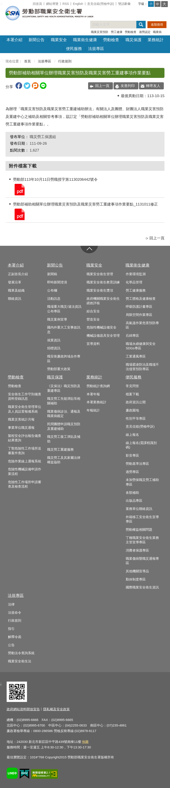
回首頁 (37, 4)
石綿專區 (132, 335)
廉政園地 (132, 410)
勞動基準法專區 (137, 463)
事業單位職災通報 (21, 427)
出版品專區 (134, 500)
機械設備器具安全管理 (103, 335)
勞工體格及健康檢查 (141, 298)
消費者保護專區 (137, 550)
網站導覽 (52, 4)
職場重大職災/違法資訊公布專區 (64, 309)
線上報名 (132, 434)
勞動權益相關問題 (139, 529)
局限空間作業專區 (139, 315)
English (78, 4)
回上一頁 (102, 86)
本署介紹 (14, 40)
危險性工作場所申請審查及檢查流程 (24, 484)
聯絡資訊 (14, 298)
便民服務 (74, 48)
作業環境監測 (136, 274)
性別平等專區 (136, 418)
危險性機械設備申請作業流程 (24, 471)
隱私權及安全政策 (56, 709)
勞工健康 (116, 32)
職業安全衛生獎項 (100, 290)
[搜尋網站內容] (117, 24)
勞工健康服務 (136, 290)
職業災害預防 (99, 32)
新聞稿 (52, 274)
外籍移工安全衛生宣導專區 (142, 519)
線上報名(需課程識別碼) (141, 445)
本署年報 (93, 394)
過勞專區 (132, 472)
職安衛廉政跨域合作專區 (63, 359)
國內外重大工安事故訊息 (63, 330)
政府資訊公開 (136, 402)
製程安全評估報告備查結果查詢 (24, 438)
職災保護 (133, 40)
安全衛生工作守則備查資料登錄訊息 (24, 396)
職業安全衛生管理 (100, 274)
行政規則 (64, 61)
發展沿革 (14, 282)
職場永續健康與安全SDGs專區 (141, 346)
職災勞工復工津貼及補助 (63, 439)
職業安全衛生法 (19, 661)
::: (1, 4)
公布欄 (52, 290)
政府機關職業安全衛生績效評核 (103, 301)
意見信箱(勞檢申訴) (100, 4)
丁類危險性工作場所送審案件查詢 (24, 451)
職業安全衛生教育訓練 (103, 282)
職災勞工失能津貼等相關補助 (63, 401)
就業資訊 (53, 340)
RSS (65, 4)
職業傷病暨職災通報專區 (142, 561)
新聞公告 (36, 40)
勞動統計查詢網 (98, 386)
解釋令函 (14, 637)
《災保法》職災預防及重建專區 (63, 388)
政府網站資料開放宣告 (23, 709)
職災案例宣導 (57, 319)
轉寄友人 (153, 86)
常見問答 (132, 386)
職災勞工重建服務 (60, 449)
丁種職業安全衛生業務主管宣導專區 (142, 540)
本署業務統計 (96, 402)
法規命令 (14, 612)
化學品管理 (134, 282)
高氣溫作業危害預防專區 (142, 325)
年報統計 (93, 410)
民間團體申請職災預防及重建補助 (63, 426)
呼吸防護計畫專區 (139, 306)
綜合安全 (93, 311)
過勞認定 (145, 32)
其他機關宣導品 (137, 571)
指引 (11, 628)
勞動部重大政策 (58, 369)
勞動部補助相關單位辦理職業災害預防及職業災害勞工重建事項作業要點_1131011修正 (19, 214)
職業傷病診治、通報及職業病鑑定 (63, 414)
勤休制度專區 (136, 579)
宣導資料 (93, 344)
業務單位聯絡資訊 (139, 509)
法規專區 (96, 48)
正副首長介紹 (18, 274)
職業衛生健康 (85, 40)
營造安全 (93, 319)
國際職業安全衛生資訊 (142, 587)
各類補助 (132, 492)
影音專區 (132, 455)
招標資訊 (53, 348)
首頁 (27, 61)
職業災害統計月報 (21, 419)
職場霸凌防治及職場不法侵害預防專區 (142, 367)
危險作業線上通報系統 (24, 461)
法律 (11, 604)
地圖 (85, 742)
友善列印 (128, 86)
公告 (11, 645)
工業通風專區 (136, 356)
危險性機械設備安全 (101, 327)
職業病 (157, 32)
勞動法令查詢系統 (21, 653)
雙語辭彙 (124, 4)
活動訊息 (53, 298)
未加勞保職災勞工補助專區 (142, 482)
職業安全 (59, 40)
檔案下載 (132, 394)
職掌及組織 (16, 290)
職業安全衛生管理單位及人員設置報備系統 (24, 409)
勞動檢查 (130, 32)
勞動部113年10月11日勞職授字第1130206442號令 (19, 189)
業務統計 (156, 40)
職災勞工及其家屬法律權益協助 (63, 460)
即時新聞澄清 (57, 282)
